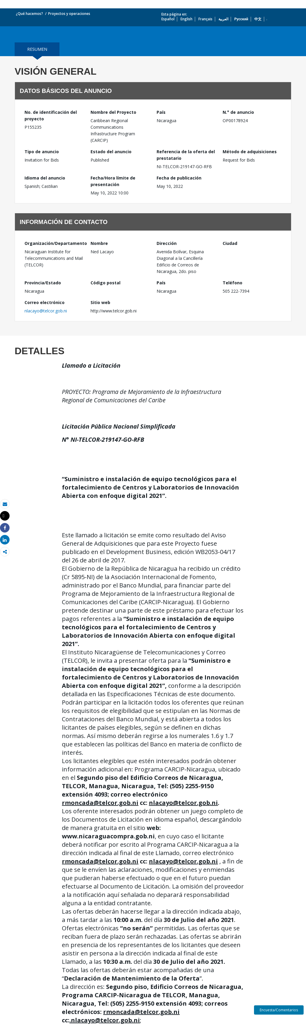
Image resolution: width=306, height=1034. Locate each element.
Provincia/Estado (43, 283)
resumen (37, 49)
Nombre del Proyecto (113, 112)
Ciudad (230, 243)
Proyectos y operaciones (69, 13)
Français (205, 19)
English (186, 19)
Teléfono (232, 283)
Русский (241, 19)
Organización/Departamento (54, 243)
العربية (223, 19)
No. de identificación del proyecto (51, 115)
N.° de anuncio (238, 112)
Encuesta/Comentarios (279, 1009)
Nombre (99, 243)
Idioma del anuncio (45, 178)
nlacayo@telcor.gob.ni (46, 311)
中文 (257, 19)
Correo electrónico (45, 302)
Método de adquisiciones (250, 151)
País (161, 112)
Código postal (105, 283)
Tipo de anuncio (42, 151)
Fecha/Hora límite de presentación (113, 181)
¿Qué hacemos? (29, 13)
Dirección (167, 243)
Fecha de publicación (179, 178)
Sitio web (100, 302)
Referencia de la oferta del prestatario (186, 155)
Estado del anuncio (111, 151)
